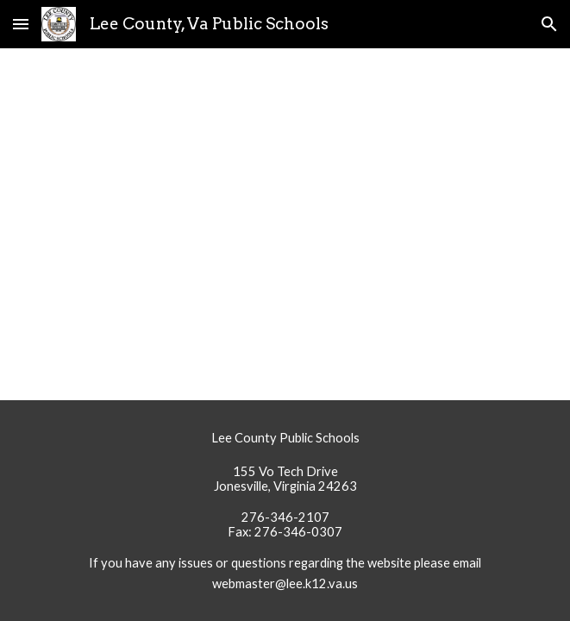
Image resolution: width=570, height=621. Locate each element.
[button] (20, 23)
